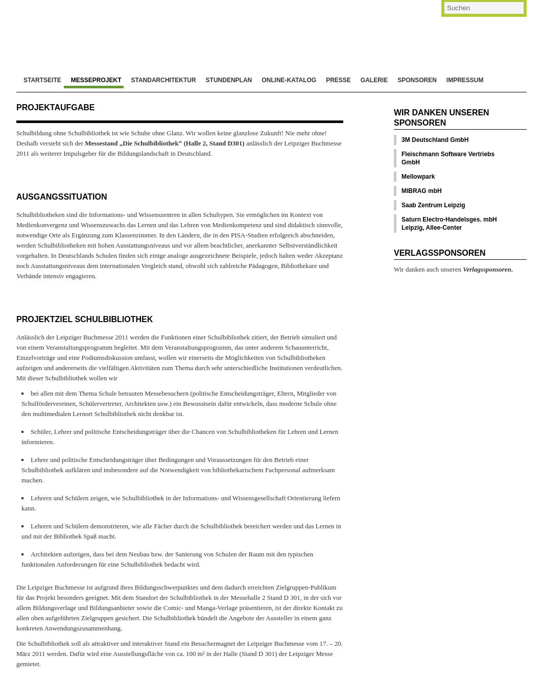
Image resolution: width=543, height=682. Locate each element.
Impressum (465, 80)
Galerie (374, 80)
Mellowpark (418, 176)
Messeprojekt (96, 80)
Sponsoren (417, 80)
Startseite (42, 80)
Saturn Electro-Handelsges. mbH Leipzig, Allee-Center (449, 223)
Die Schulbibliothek (124, 30)
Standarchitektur (163, 80)
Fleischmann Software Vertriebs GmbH (448, 158)
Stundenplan (229, 80)
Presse (338, 80)
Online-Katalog (289, 80)
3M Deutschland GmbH (435, 139)
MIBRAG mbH (422, 190)
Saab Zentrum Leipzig (433, 205)
